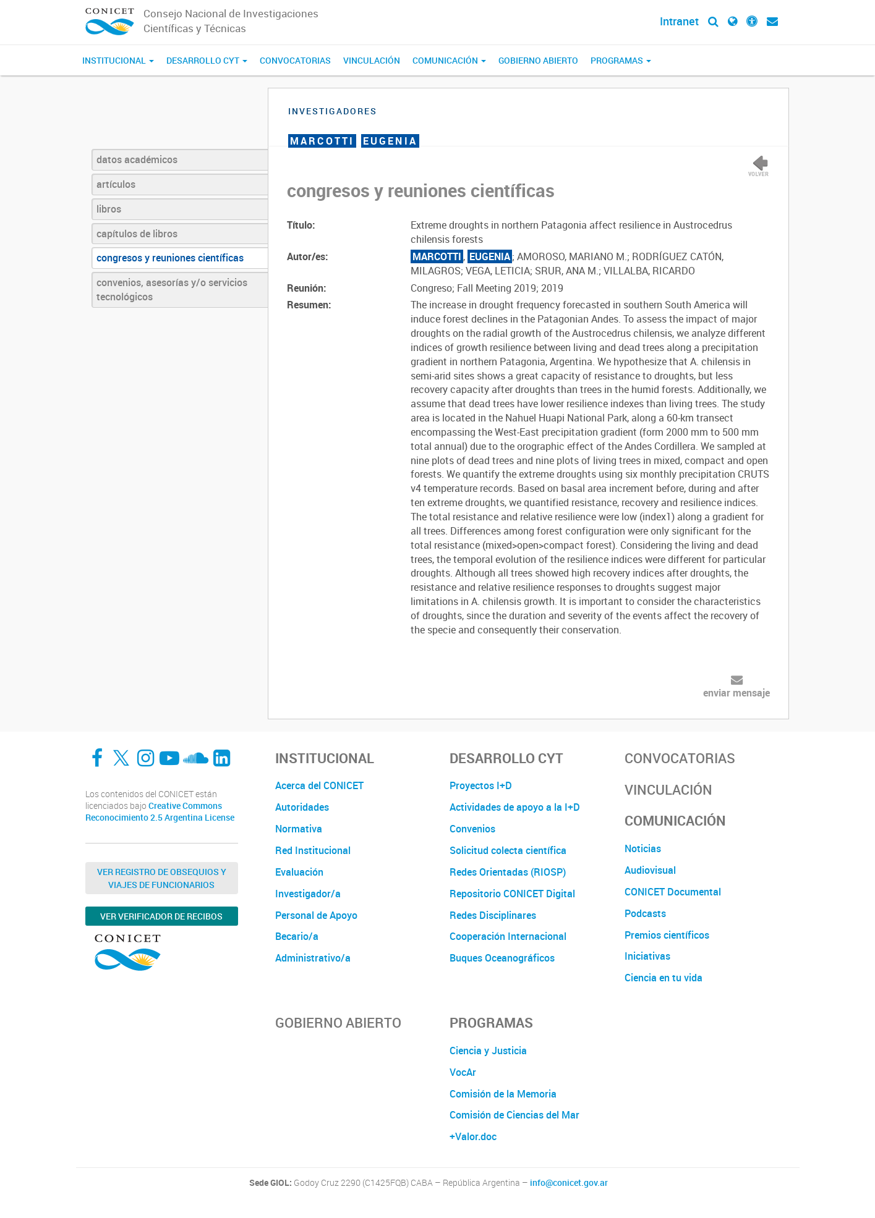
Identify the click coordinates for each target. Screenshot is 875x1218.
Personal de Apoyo (316, 915)
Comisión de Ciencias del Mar (514, 1115)
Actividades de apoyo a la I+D (515, 807)
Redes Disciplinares (493, 915)
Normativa (298, 828)
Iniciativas (647, 956)
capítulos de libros (136, 233)
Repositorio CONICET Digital (512, 893)
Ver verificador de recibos (161, 916)
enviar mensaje (736, 693)
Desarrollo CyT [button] (206, 60)
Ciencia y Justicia (488, 1050)
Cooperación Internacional (508, 936)
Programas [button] (621, 60)
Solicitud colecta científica (508, 850)
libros (108, 209)
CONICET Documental (673, 892)
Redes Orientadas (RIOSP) (508, 872)
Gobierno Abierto (538, 60)
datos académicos (136, 159)
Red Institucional (313, 850)
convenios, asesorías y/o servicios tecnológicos (171, 289)
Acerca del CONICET (319, 785)
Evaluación (299, 872)
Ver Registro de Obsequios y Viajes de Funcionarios (161, 878)
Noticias (643, 848)
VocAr (463, 1072)
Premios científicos (667, 935)
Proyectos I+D (481, 785)
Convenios (472, 828)
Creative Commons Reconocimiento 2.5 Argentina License (159, 811)
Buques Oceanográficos (502, 958)
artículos (115, 184)
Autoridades (302, 807)
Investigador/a (308, 893)
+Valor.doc (473, 1136)
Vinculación (371, 60)
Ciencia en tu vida (663, 977)
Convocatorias (295, 60)
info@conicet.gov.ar (569, 1182)
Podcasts (645, 913)
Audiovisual (650, 870)
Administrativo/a (313, 958)
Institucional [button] (118, 60)
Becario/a (296, 936)
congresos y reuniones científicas (170, 257)
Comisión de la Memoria (503, 1094)
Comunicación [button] (449, 60)
